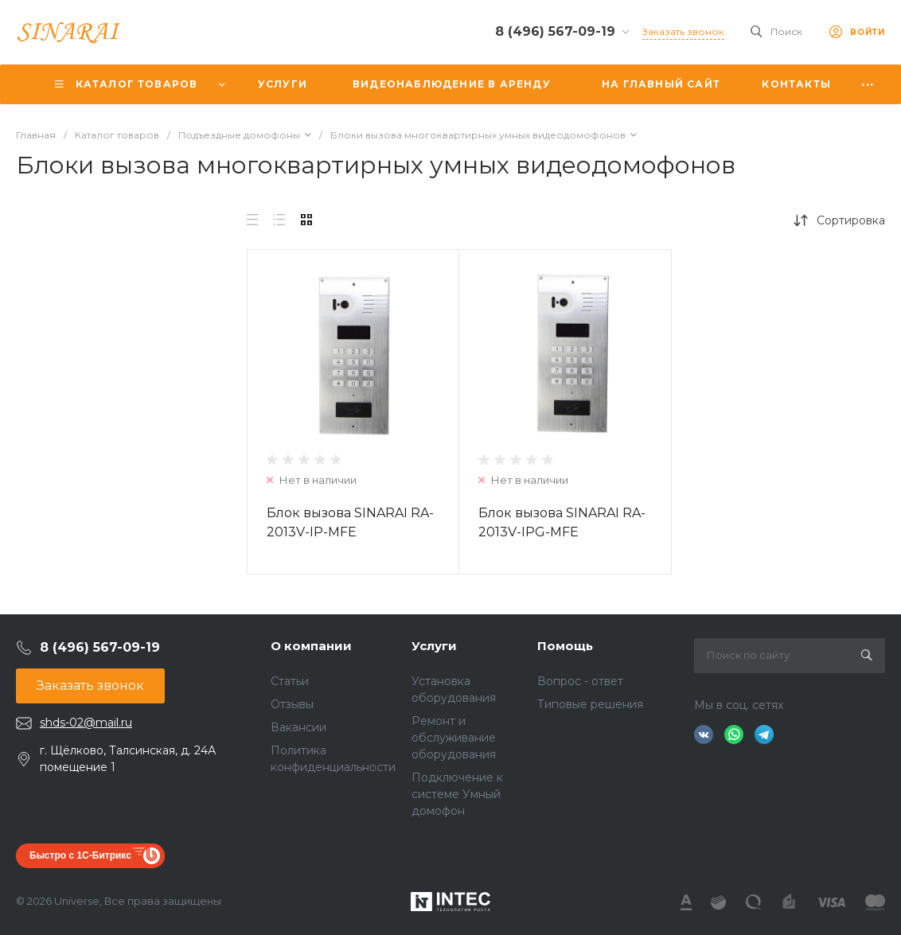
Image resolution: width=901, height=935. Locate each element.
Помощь (565, 645)
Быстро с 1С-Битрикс (80, 855)
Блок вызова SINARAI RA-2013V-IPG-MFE (562, 522)
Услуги (434, 645)
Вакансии (298, 727)
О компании (311, 645)
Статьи (290, 681)
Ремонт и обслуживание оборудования (453, 738)
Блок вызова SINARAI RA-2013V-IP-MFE (350, 522)
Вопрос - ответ (580, 681)
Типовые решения (590, 704)
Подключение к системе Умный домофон (457, 794)
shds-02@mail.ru (86, 722)
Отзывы (292, 704)
